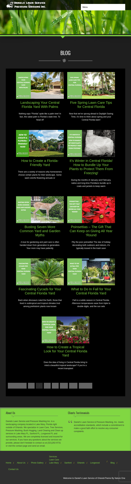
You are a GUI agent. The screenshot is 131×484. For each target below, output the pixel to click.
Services (53, 456)
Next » (85, 385)
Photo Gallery (37, 463)
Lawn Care (54, 460)
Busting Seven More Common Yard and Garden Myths (40, 231)
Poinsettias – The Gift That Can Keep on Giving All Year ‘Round (91, 231)
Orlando (81, 463)
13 (73, 385)
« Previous (17, 385)
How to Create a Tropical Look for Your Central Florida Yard (65, 351)
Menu (85, 7)
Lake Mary (54, 463)
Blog (113, 463)
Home (8, 463)
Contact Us (13, 469)
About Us (21, 463)
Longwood (95, 463)
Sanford (67, 463)
